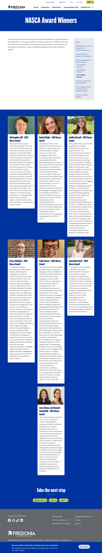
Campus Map (57, 516)
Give (71, 2)
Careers (78, 520)
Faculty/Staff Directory (83, 516)
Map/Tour (62, 2)
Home (78, 42)
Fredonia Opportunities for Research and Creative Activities (83, 89)
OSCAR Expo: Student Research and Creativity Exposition (83, 48)
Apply (89, 2)
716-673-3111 (22, 516)
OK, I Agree (84, 547)
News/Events (50, 2)
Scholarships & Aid (71, 7)
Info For (79, 2)
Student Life (85, 7)
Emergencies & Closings (61, 523)
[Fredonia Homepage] (16, 7)
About (36, 7)
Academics (45, 7)
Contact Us (12, 516)
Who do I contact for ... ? (61, 520)
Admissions (56, 7)
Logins (77, 523)
